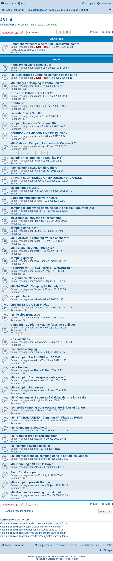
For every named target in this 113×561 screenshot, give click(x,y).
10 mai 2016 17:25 (58, 210)
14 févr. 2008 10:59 (58, 430)
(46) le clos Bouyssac (25, 314)
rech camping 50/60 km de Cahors (33, 167)
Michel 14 (39, 96)
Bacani (37, 241)
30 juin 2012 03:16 (55, 281)
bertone (38, 106)
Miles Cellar (72, 559)
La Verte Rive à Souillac (26, 113)
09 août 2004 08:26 (53, 467)
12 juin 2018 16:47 (52, 160)
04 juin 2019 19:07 (55, 136)
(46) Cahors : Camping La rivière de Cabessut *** (43, 143)
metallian (38, 438)
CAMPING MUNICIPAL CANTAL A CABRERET (41, 268)
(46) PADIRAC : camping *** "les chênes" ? (39, 238)
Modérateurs (50, 24)
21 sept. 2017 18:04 (57, 180)
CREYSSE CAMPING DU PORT (31, 93)
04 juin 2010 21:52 (56, 352)
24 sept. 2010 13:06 (53, 317)
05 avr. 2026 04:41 (62, 77)
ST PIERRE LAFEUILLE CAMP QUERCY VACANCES (46, 177)
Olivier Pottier (41, 47)
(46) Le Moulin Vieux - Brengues (32, 248)
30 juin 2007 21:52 (51, 448)
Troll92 (37, 251)
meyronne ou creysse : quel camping (36, 218)
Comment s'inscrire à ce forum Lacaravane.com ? (44, 44)
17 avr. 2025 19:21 (52, 86)
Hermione (39, 485)
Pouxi (37, 160)
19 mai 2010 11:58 (56, 360)
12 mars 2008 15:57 (57, 420)
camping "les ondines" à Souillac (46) (36, 157)
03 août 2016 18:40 (61, 190)
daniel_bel (39, 261)
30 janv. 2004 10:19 (57, 485)
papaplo (38, 281)
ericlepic (38, 327)
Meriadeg (39, 146)
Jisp (36, 448)
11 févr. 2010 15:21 (52, 370)
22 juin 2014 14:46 (54, 231)
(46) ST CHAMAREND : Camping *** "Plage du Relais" (47, 417)
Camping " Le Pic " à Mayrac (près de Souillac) (42, 324)
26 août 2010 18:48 (61, 342)
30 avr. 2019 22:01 (56, 146)
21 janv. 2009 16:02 (55, 400)
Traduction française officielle (49, 559)
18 (32, 153)
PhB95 (37, 231)
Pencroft (38, 136)
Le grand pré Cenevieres (27, 278)
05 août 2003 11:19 (57, 495)
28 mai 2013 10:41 (57, 261)
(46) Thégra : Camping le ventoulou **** (37, 83)
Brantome (17, 103)
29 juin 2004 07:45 (53, 475)
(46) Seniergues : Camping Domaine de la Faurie (43, 74)
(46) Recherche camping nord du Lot (35, 492)
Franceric (39, 420)
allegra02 (39, 126)
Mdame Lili (39, 67)
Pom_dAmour (41, 190)
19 (38, 153)
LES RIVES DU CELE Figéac (29, 304)
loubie (37, 317)
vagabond (39, 180)
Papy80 (38, 400)
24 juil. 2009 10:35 (56, 380)
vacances (39, 380)
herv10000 (39, 430)
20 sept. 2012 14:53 (53, 271)
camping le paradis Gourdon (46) (33, 123)
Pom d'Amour (41, 342)
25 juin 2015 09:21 (57, 221)
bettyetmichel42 (42, 307)
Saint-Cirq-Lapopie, (23, 472)
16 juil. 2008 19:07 (54, 410)
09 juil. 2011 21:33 (53, 299)
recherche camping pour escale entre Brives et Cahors (48, 407)
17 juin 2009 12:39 (57, 390)
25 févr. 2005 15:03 (58, 458)
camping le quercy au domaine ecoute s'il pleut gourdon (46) (52, 207)
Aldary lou (39, 221)
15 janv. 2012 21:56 (55, 289)
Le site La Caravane (34, 49)
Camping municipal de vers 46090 (33, 197)
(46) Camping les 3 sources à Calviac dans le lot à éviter (49, 397)
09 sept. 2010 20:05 (56, 327)
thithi (37, 86)
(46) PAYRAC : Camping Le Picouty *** (36, 286)
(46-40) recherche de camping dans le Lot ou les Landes (49, 455)
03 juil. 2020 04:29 (56, 126)
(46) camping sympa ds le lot (30, 445)
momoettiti (39, 458)
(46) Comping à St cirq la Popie (31, 464)
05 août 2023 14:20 (57, 96)
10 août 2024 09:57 (58, 67)
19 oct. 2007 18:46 (56, 438)
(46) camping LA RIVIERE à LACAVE (35, 357)
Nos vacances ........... (24, 339)
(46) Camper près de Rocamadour (33, 435)
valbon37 (38, 360)
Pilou (36, 370)
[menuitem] (22, 3)
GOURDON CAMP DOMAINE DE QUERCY (38, 133)
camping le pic (20, 296)
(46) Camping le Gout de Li (28, 427)
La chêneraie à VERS (24, 187)
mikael (37, 299)
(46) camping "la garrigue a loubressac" (37, 377)
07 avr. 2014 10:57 (54, 241)
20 (44, 153)
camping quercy (21, 258)
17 (26, 153)
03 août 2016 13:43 (55, 200)
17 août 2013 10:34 (54, 251)
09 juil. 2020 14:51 (51, 116)
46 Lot (6, 19)
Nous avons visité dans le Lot (30, 64)
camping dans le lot (24, 228)
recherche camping (23, 349)
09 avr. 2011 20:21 (63, 307)
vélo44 (37, 467)
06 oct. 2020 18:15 (55, 106)
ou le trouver (19, 367)
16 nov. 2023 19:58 (62, 47)
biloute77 (38, 352)
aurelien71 (39, 210)
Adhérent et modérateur (29, 24)
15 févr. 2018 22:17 (52, 170)
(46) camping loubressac (27, 387)
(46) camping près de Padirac (30, 482)
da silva (38, 410)
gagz (36, 116)
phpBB (46, 556)
